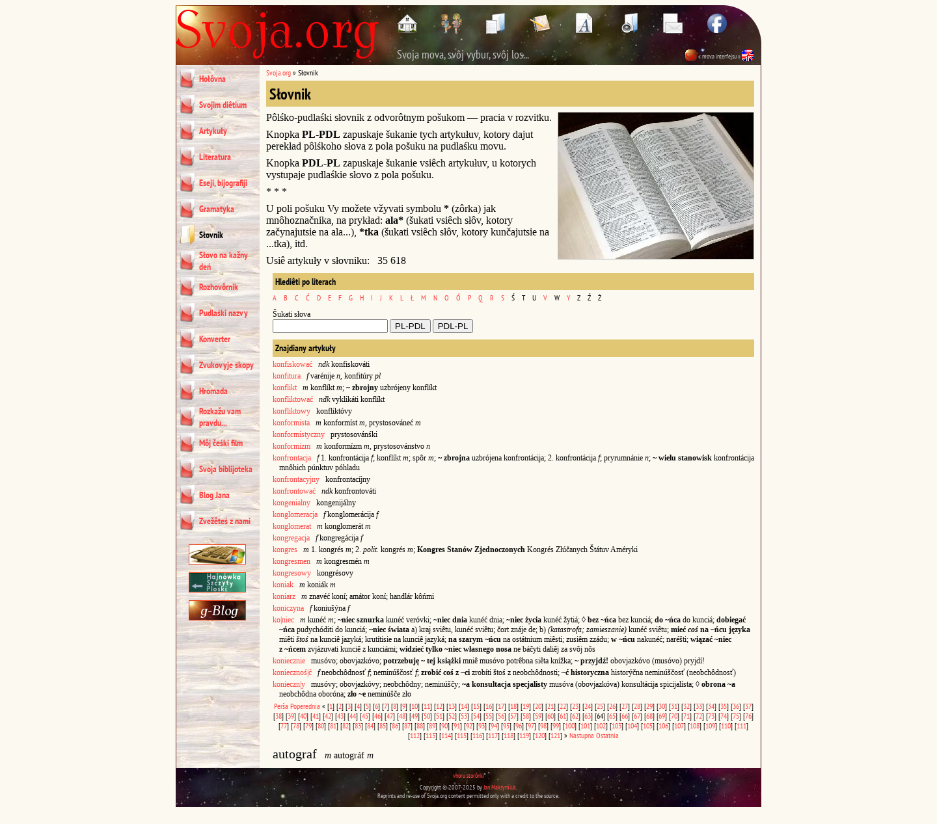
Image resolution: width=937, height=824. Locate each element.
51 (439, 716)
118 (508, 735)
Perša (281, 706)
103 (616, 725)
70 (674, 716)
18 (513, 706)
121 (555, 735)
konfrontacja (292, 457)
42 (328, 716)
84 (370, 725)
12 (439, 706)
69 (662, 716)
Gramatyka (216, 209)
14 (464, 706)
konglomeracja (295, 514)
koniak (283, 584)
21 (550, 706)
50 (427, 716)
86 (395, 725)
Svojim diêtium (223, 105)
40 (303, 716)
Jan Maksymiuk (499, 787)
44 (352, 716)
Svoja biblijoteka (225, 469)
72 (699, 716)
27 (624, 706)
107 (679, 725)
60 (550, 716)
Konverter (214, 339)
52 (451, 716)
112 (415, 735)
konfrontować (294, 491)
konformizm (291, 446)
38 (278, 716)
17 (501, 706)
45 (365, 716)
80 (321, 725)
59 (538, 716)
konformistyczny (299, 434)
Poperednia (305, 706)
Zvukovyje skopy (226, 365)
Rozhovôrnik (218, 287)
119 (524, 735)
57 (513, 716)
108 (694, 725)
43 (340, 716)
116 (477, 735)
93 (481, 725)
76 (748, 716)
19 (526, 706)
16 (488, 706)
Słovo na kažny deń (223, 260)
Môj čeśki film (221, 443)
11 (427, 706)
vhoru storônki (468, 775)
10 (414, 706)
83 (358, 725)
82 (345, 725)
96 (518, 725)
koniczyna (288, 608)
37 (748, 706)
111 (741, 725)
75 (736, 716)
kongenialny (291, 502)
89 (432, 725)
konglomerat (292, 526)
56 (501, 716)
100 (570, 725)
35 (723, 706)
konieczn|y (289, 684)
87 (407, 725)
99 (555, 725)
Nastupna (581, 735)
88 (419, 725)
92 (469, 725)
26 (612, 706)
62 (575, 716)
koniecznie (289, 660)
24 (587, 706)
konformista (291, 422)
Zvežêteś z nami (225, 521)
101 (585, 725)
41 (315, 716)
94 (494, 725)
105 (648, 725)
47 (390, 716)
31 (674, 706)
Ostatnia (607, 735)
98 (543, 725)
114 (446, 735)
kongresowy (292, 573)
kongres (285, 549)
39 (291, 716)
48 (402, 716)
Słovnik (211, 235)
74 (723, 716)
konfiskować (292, 364)
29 (649, 706)
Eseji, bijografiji (223, 183)
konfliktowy (291, 411)
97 (531, 725)
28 (637, 706)
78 (296, 725)
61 (563, 716)
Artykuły (213, 131)
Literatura (215, 157)
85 (382, 725)
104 (632, 725)
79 (308, 725)
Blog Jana (214, 495)
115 (462, 735)
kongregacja (291, 537)
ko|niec (283, 619)
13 (451, 706)
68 (649, 716)
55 (488, 716)
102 (601, 725)
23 (575, 706)
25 (600, 706)
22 (563, 706)
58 (526, 716)
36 (736, 706)
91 (457, 725)
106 (663, 725)
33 (699, 706)
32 (686, 706)
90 (444, 725)
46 (377, 716)
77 (283, 725)
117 (493, 735)
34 (711, 706)
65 (612, 716)
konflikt (285, 387)
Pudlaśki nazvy (223, 313)
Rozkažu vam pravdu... (220, 417)
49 (414, 716)
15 (476, 706)
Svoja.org (278, 72)
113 (430, 735)
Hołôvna (212, 79)
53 (464, 716)
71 (686, 716)
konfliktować (293, 399)
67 (637, 716)
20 (538, 706)
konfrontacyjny (296, 479)
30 (662, 706)
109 (710, 725)
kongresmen (291, 561)
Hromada (213, 391)
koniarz (284, 596)
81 (333, 725)
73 (711, 716)
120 (540, 735)
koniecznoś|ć (292, 672)
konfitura (287, 375)
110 (726, 725)
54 (476, 716)
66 (624, 716)
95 (506, 725)
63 (587, 716)
